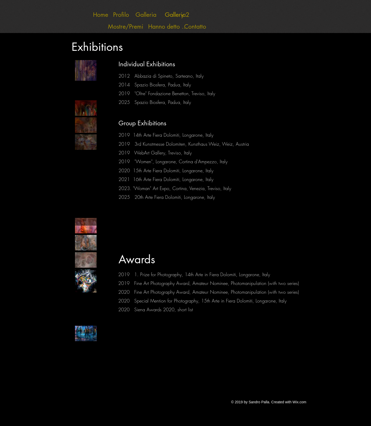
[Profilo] (121, 15)
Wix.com (299, 402)
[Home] (100, 15)
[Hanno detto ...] (167, 26)
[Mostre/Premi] (118, 26)
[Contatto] (195, 26)
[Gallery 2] (177, 15)
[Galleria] (145, 15)
